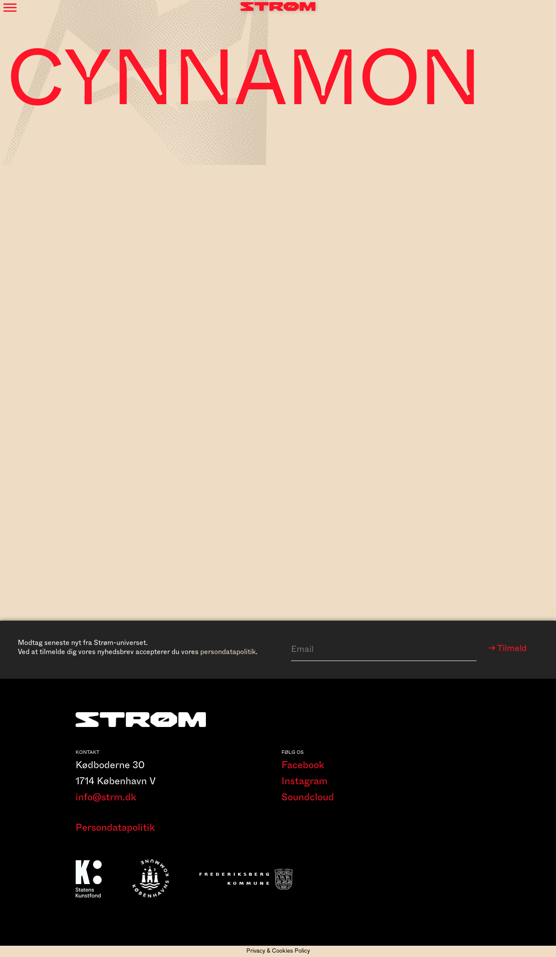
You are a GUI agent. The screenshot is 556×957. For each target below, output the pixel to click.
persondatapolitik (228, 651)
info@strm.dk (106, 797)
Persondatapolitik (115, 827)
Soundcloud (307, 797)
